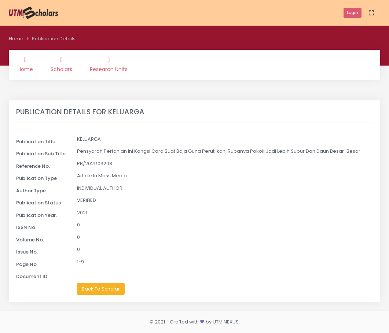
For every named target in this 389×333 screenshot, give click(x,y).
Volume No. (30, 239)
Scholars (61, 65)
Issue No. (27, 251)
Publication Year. (36, 215)
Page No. (27, 264)
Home (16, 38)
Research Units (109, 65)
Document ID (31, 276)
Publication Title (35, 141)
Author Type (31, 190)
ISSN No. (26, 227)
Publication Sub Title (41, 153)
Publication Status (38, 202)
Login (352, 12)
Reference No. (33, 166)
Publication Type (36, 178)
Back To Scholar (101, 288)
